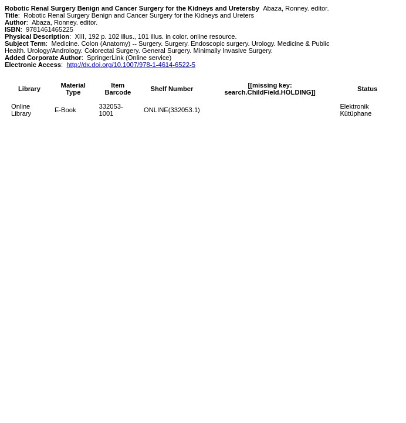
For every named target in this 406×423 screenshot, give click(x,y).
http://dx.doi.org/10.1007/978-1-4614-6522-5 (130, 64)
